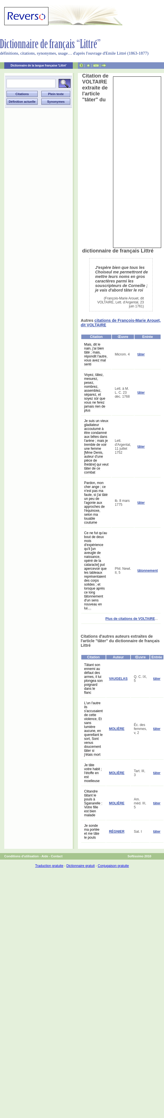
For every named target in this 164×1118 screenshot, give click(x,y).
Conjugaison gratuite (113, 866)
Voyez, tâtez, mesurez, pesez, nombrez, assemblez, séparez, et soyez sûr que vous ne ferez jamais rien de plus (94, 392)
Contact (57, 856)
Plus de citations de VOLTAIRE (130, 619)
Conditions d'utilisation (21, 856)
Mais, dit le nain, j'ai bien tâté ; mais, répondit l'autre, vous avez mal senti (95, 354)
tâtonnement (147, 571)
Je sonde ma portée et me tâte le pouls (91, 831)
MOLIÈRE (117, 729)
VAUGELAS (118, 679)
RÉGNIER (117, 832)
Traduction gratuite (49, 866)
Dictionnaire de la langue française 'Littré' (38, 65)
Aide (44, 856)
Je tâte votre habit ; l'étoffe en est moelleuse (93, 773)
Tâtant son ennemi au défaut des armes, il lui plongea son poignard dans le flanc (93, 679)
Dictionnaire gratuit (80, 866)
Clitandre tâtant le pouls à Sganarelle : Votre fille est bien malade (93, 803)
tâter (141, 354)
